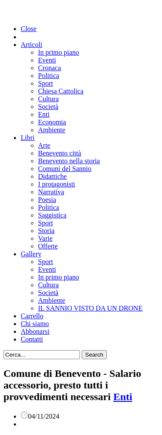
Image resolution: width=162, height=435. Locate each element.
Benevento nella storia (69, 161)
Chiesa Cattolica (60, 91)
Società (48, 106)
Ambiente (51, 130)
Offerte (48, 246)
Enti (44, 114)
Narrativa (51, 192)
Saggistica (52, 215)
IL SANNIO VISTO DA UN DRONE (90, 308)
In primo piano (58, 52)
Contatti (32, 339)
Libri (28, 137)
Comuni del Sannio (65, 168)
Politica (48, 75)
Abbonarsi (35, 331)
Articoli (31, 44)
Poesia (47, 199)
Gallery (31, 254)
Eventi (47, 60)
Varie (45, 238)
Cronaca (49, 67)
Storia (46, 230)
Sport (45, 83)
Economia (52, 122)
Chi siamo (35, 323)
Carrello (32, 316)
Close (28, 28)
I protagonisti (56, 184)
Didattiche (52, 176)
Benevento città (59, 153)
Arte (44, 145)
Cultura (48, 99)
